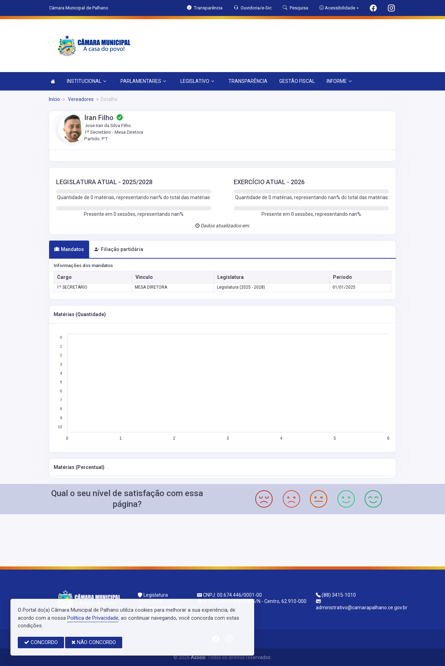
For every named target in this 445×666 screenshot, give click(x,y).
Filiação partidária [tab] (118, 249)
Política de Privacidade (92, 618)
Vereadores (80, 99)
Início (54, 99)
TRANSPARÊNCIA (247, 81)
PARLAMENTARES (143, 81)
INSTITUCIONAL (86, 81)
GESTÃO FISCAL (297, 81)
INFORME (339, 81)
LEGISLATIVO (197, 81)
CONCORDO (41, 642)
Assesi (198, 657)
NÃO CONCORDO (93, 642)
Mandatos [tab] (69, 249)
